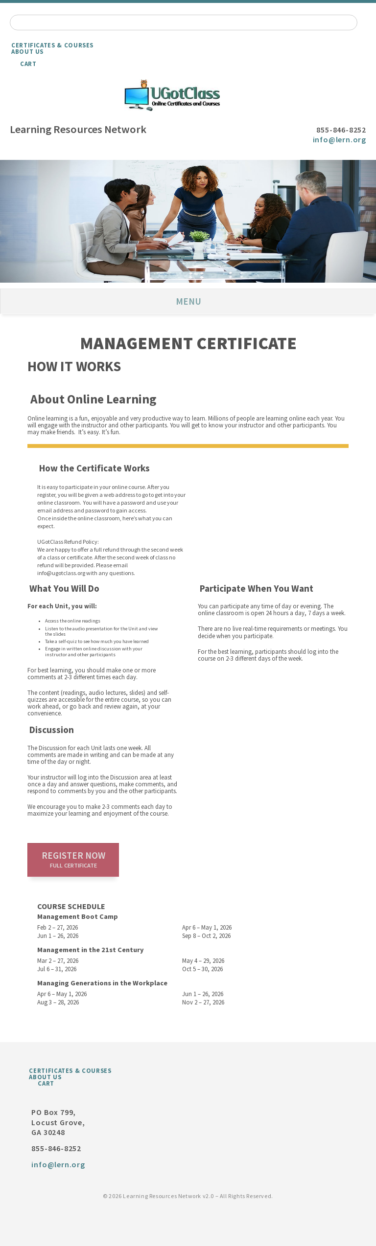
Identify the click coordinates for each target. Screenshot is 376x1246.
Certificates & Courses (52, 45)
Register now (73, 859)
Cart (28, 63)
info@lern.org (339, 139)
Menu (188, 301)
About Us (27, 51)
